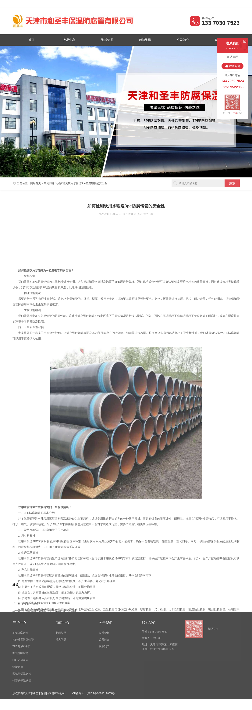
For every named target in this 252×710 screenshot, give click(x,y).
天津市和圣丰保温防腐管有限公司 (44, 3)
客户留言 (236, 3)
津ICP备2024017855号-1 (102, 659)
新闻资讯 (144, 39)
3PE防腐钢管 (20, 598)
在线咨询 (234, 66)
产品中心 (71, 39)
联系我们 (104, 612)
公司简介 (181, 39)
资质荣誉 (107, 39)
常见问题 (49, 178)
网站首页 (35, 178)
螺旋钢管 (17, 632)
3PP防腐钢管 (20, 619)
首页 (34, 39)
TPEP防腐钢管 (21, 612)
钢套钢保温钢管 (21, 646)
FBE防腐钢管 (20, 625)
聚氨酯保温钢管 (21, 639)
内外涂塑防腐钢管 (23, 605)
